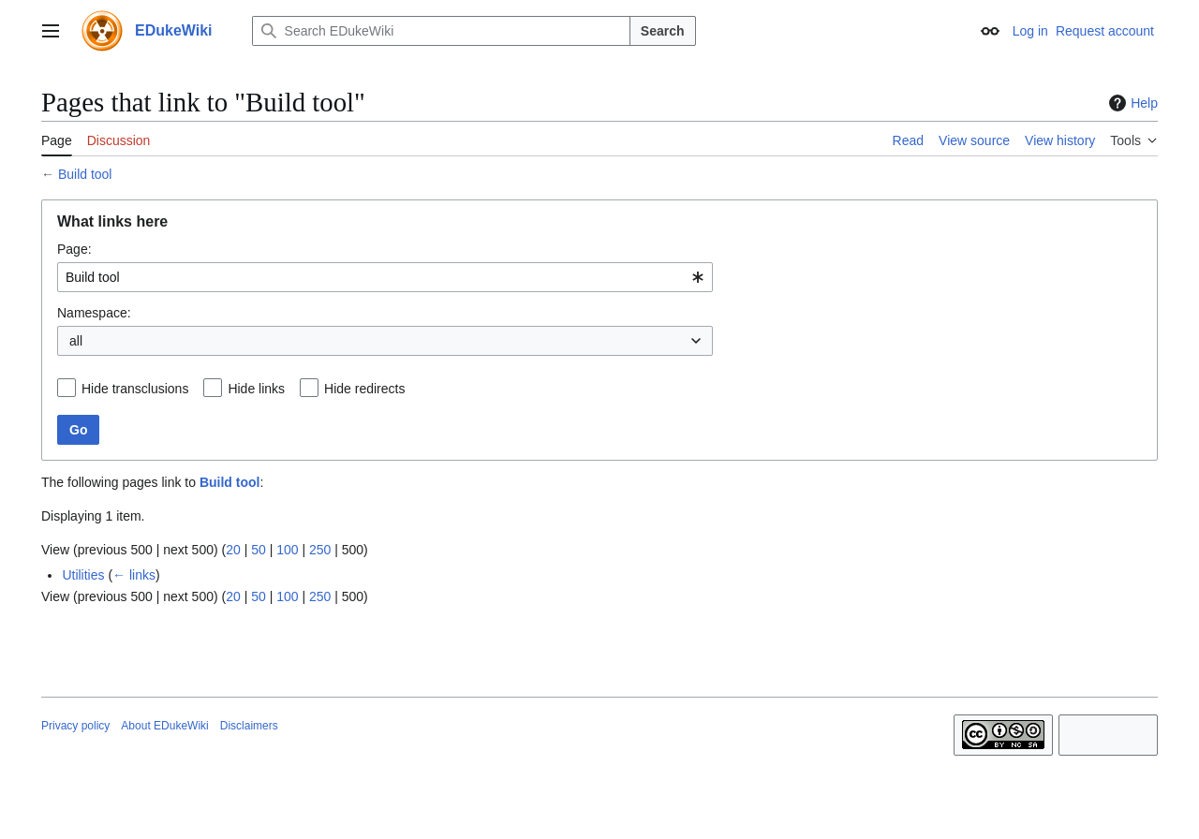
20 (233, 549)
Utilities (83, 574)
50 (258, 549)
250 (320, 549)
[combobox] (385, 277)
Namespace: (94, 312)
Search (663, 30)
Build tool (85, 174)
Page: (74, 249)
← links (133, 574)
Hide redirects (364, 388)
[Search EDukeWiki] (441, 31)
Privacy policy (75, 725)
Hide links (256, 388)
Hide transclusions (134, 388)
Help (1131, 103)
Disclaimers (249, 725)
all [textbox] (75, 340)
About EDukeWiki (164, 725)
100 (287, 549)
